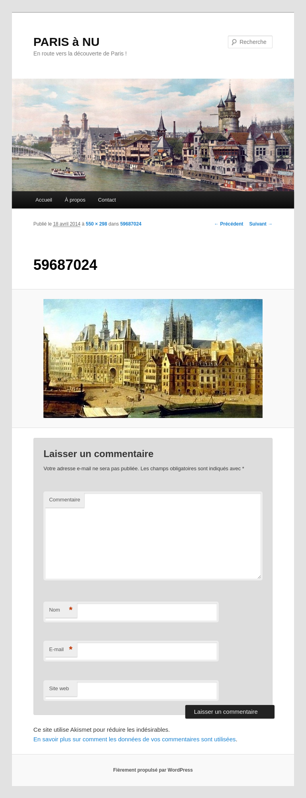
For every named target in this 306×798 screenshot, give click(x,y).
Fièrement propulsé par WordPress (153, 770)
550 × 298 (96, 224)
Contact (107, 200)
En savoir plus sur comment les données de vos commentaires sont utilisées (134, 739)
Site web (59, 688)
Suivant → (261, 224)
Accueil (43, 200)
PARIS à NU (66, 41)
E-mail (61, 649)
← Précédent (228, 224)
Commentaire (64, 500)
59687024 (130, 224)
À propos (75, 200)
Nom (61, 610)
